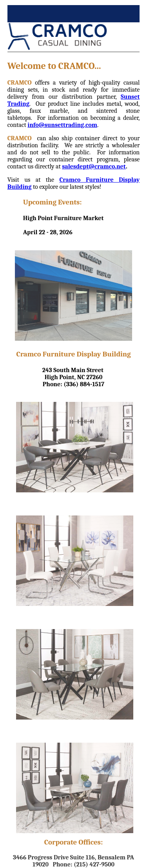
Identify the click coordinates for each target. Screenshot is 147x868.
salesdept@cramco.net (94, 166)
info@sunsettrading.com (62, 124)
